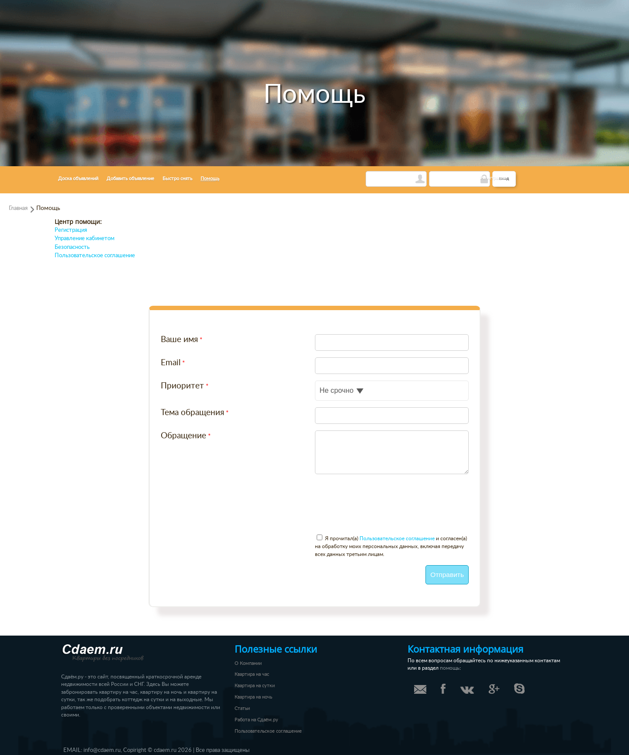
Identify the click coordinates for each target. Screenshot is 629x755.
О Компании (248, 663)
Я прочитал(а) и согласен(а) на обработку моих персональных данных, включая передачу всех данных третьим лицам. (391, 546)
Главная (18, 208)
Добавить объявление (130, 178)
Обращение (183, 436)
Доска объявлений (78, 178)
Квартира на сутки (255, 685)
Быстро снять (177, 178)
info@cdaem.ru (102, 750)
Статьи (242, 708)
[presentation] (227, 510)
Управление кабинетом (84, 238)
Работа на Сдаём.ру (256, 719)
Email (170, 363)
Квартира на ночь (253, 697)
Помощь (209, 178)
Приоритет (182, 386)
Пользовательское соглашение (95, 256)
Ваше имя (179, 340)
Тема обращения (192, 413)
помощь (450, 668)
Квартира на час (252, 674)
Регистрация (493, 178)
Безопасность (72, 247)
